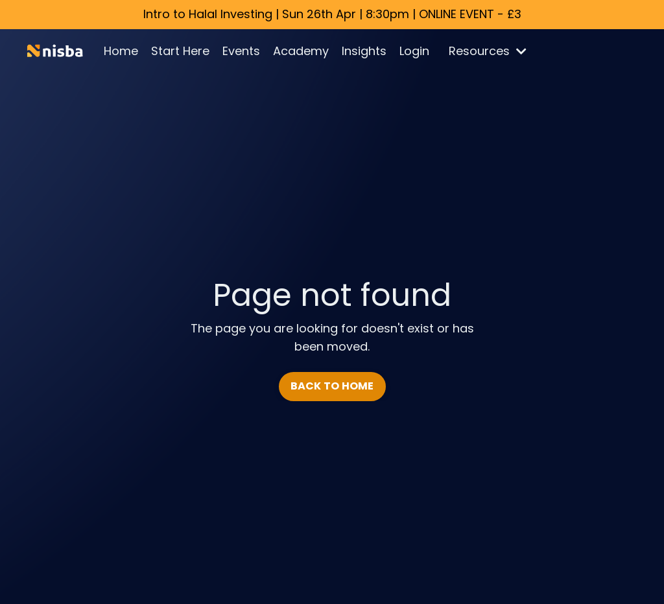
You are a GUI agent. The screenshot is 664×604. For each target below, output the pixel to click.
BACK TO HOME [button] (332, 385)
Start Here (180, 51)
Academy (301, 51)
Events (241, 51)
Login (414, 51)
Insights (364, 51)
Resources (488, 51)
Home (121, 51)
